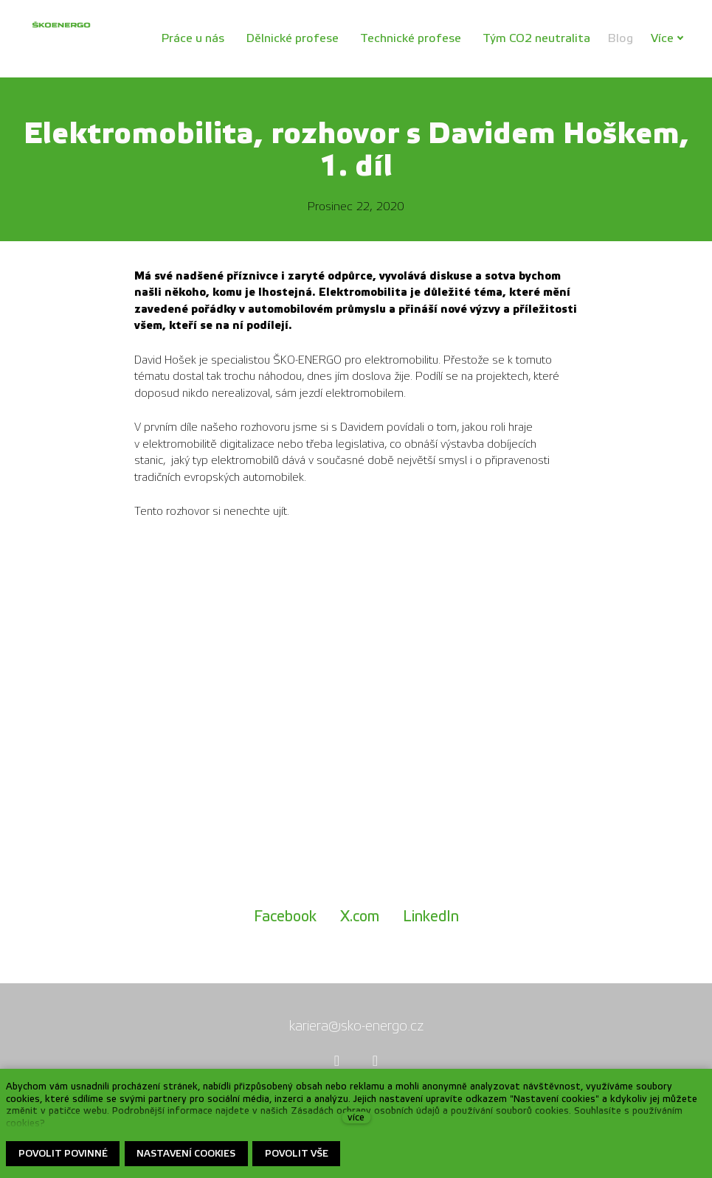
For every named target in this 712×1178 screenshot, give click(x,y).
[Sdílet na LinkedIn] (431, 916)
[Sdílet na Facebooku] (285, 916)
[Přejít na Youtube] (375, 1060)
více (356, 1117)
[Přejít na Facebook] (337, 1060)
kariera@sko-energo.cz (356, 1025)
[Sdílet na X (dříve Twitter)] (359, 916)
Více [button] (670, 38)
